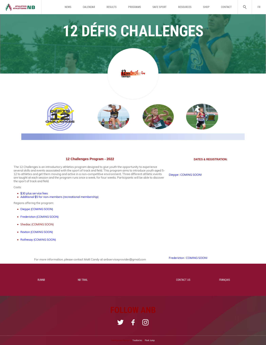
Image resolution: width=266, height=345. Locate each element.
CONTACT (226, 7)
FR (259, 7)
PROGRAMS (134, 7)
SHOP (206, 7)
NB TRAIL (83, 279)
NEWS (68, 7)
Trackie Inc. (137, 340)
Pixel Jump (150, 340)
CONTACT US (182, 279)
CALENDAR (89, 7)
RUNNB (34, 279)
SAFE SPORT (160, 7)
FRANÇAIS (232, 279)
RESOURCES (185, 7)
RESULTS (112, 7)
